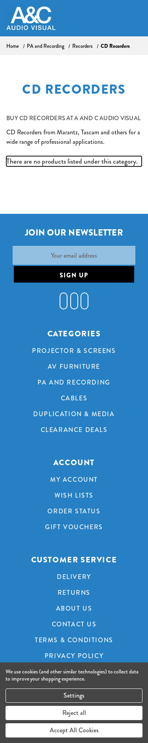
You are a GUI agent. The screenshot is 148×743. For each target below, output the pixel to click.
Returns (74, 592)
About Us (74, 608)
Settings (74, 695)
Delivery (74, 576)
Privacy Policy (74, 655)
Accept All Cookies (74, 730)
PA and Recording (74, 382)
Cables (74, 398)
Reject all (74, 712)
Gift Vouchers (74, 527)
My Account (74, 479)
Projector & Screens (74, 350)
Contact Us (74, 624)
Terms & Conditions (74, 640)
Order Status (73, 511)
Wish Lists (74, 495)
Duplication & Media (73, 414)
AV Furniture (74, 366)
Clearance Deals (74, 429)
